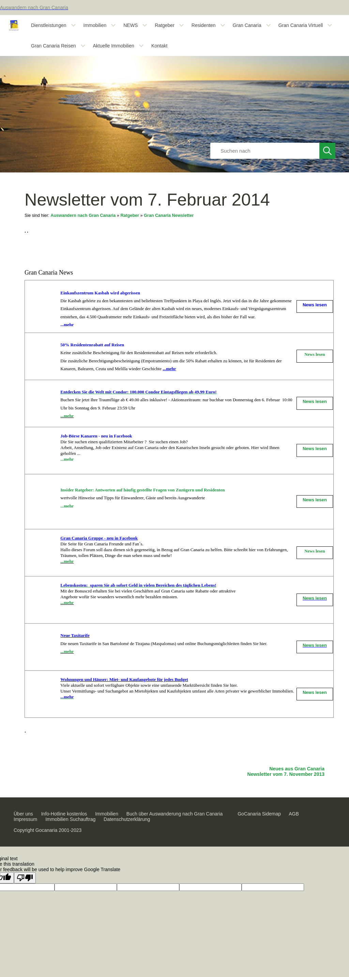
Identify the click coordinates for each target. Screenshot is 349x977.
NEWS (130, 25)
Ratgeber (164, 25)
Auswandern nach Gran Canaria (83, 215)
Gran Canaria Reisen (53, 45)
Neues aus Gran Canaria (296, 768)
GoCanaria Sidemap (259, 814)
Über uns (23, 814)
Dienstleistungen (48, 25)
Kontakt (159, 45)
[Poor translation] (25, 877)
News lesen (314, 354)
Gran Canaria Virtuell (300, 25)
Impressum (25, 819)
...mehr (67, 415)
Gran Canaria (247, 25)
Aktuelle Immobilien (113, 45)
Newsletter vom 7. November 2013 (285, 774)
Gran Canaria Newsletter (169, 215)
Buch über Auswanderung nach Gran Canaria (174, 814)
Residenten (204, 25)
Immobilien (95, 25)
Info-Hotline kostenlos (64, 814)
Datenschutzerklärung (127, 819)
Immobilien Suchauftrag (70, 819)
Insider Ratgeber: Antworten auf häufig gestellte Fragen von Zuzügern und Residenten (142, 489)
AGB (294, 814)
